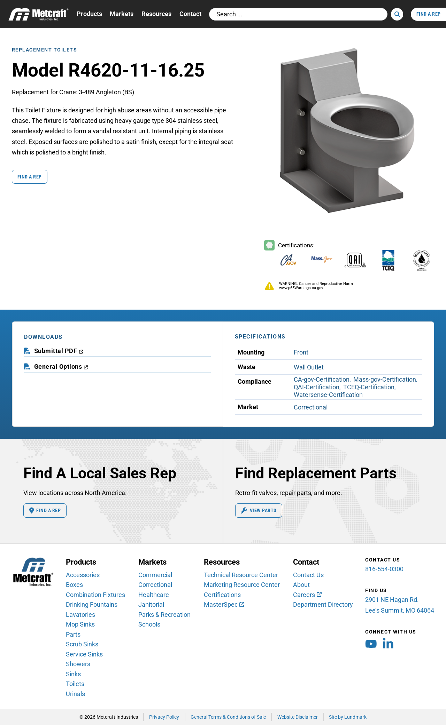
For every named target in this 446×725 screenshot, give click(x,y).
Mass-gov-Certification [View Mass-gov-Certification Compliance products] (384, 379)
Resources (156, 13)
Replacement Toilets (44, 50)
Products (89, 13)
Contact (190, 13)
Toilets (75, 683)
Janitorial (151, 604)
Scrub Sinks (82, 644)
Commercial (155, 575)
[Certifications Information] (348, 256)
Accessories (83, 575)
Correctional (155, 584)
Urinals (75, 694)
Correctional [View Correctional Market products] (311, 407)
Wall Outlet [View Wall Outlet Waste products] (309, 367)
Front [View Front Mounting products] (301, 352)
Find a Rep (29, 177)
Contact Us (308, 575)
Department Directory (323, 604)
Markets (121, 13)
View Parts (259, 511)
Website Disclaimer (297, 717)
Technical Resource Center (241, 575)
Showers (78, 664)
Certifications (222, 594)
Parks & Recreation (164, 614)
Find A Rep (428, 14)
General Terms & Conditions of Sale (228, 717)
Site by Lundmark (348, 717)
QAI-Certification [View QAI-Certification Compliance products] (316, 387)
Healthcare (153, 594)
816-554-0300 (384, 569)
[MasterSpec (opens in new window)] (224, 604)
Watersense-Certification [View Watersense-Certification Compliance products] (328, 394)
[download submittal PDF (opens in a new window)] (59, 351)
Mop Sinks (80, 624)
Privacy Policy (164, 717)
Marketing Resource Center (242, 584)
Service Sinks (84, 654)
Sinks (73, 674)
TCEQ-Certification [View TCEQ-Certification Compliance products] (368, 387)
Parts (73, 634)
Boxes (74, 584)
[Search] (397, 14)
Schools (149, 624)
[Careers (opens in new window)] (307, 594)
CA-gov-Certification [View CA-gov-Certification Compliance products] (321, 379)
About (301, 584)
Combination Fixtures (95, 594)
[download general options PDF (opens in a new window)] (61, 366)
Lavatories (80, 614)
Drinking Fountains (91, 604)
